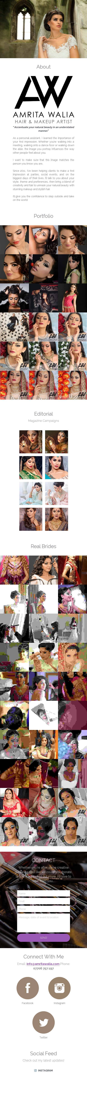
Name (22, 895)
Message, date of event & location (39, 919)
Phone (22, 911)
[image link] (27, 990)
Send (43, 939)
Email (21, 903)
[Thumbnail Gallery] (14, 242)
